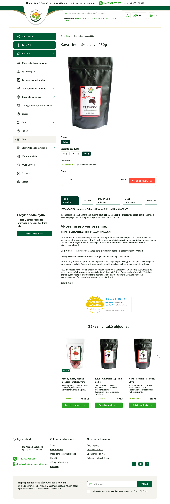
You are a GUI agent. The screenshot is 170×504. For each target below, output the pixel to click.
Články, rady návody (59, 462)
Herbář (53, 458)
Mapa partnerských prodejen (63, 454)
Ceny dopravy (93, 445)
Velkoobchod (56, 449)
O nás (52, 445)
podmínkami (117, 491)
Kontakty (54, 466)
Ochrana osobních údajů (98, 458)
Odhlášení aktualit (95, 449)
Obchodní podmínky (96, 454)
